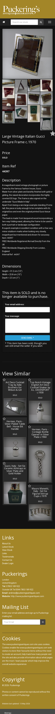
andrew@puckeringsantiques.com (24, 593)
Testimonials (8, 557)
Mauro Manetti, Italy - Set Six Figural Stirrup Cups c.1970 (40, 492)
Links (4, 553)
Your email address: (14, 304)
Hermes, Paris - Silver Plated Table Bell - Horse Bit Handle (15, 425)
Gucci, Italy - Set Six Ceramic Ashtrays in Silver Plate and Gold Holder (15, 469)
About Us (6, 543)
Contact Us (7, 560)
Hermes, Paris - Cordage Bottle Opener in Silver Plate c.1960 (40, 433)
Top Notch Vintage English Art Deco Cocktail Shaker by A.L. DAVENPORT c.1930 (40, 387)
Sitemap (7, 713)
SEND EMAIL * (27, 338)
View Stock (7, 550)
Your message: (12, 316)
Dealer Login (7, 563)
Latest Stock (8, 547)
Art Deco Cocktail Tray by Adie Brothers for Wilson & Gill (15, 386)
